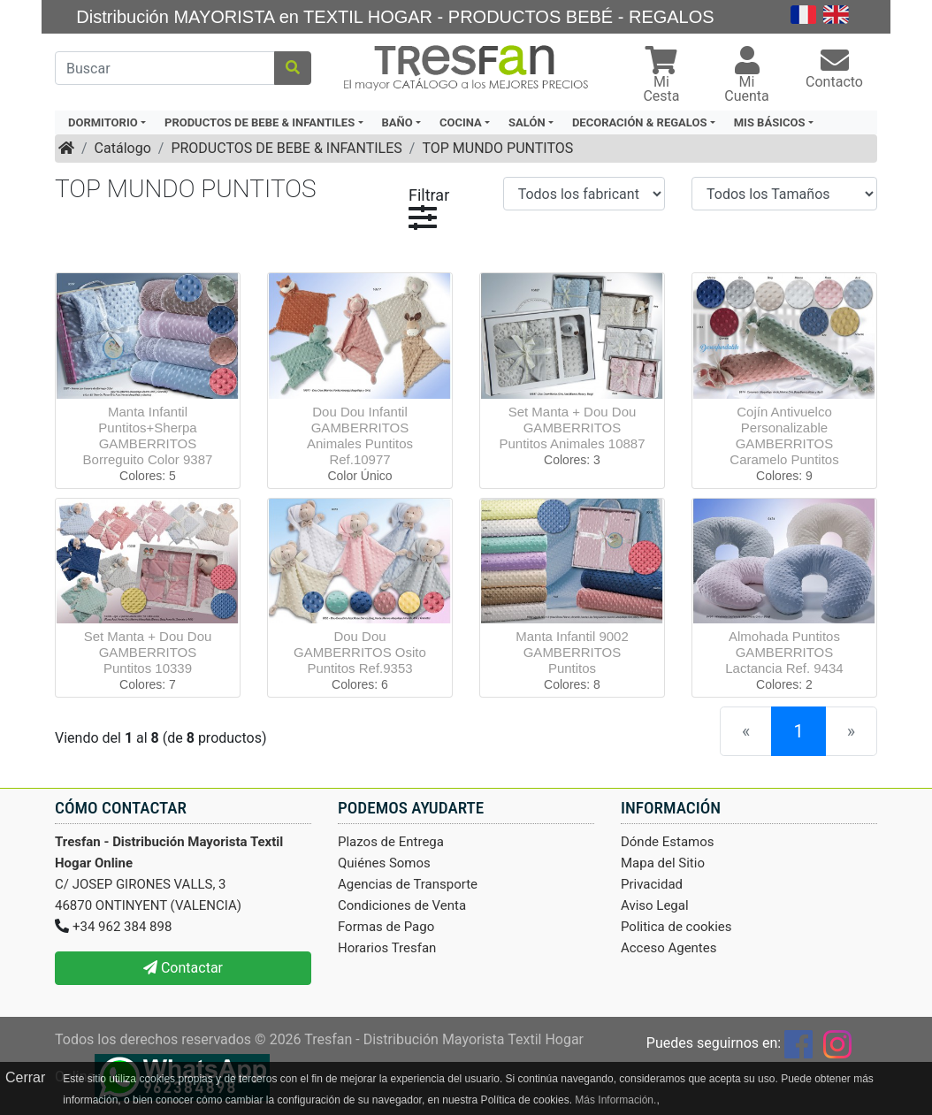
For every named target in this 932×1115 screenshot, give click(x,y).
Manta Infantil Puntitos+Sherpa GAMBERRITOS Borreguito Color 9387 (148, 435)
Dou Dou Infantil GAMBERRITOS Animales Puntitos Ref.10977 (360, 435)
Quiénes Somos (384, 863)
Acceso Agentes (669, 948)
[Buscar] (165, 68)
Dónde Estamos (667, 842)
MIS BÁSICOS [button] (770, 122)
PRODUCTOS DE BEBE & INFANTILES (286, 148)
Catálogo (123, 148)
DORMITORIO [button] (103, 122)
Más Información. (615, 1100)
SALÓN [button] (527, 122)
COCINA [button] (460, 122)
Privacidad (652, 884)
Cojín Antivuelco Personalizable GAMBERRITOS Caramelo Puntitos (784, 435)
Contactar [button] (183, 967)
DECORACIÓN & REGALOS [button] (639, 122)
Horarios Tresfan (387, 948)
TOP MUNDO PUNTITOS (497, 148)
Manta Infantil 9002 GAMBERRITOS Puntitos (572, 652)
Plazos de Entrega (391, 842)
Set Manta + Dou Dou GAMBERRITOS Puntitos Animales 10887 (572, 427)
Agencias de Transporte (407, 884)
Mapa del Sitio (663, 863)
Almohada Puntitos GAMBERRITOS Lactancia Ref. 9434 (784, 652)
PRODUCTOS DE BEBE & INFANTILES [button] (259, 122)
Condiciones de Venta (402, 905)
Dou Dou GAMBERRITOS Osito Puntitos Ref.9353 (360, 652)
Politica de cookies (676, 927)
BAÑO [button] (397, 122)
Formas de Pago (386, 927)
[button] (661, 76)
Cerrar (25, 1077)
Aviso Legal (655, 905)
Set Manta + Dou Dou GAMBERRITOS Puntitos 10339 (148, 652)
